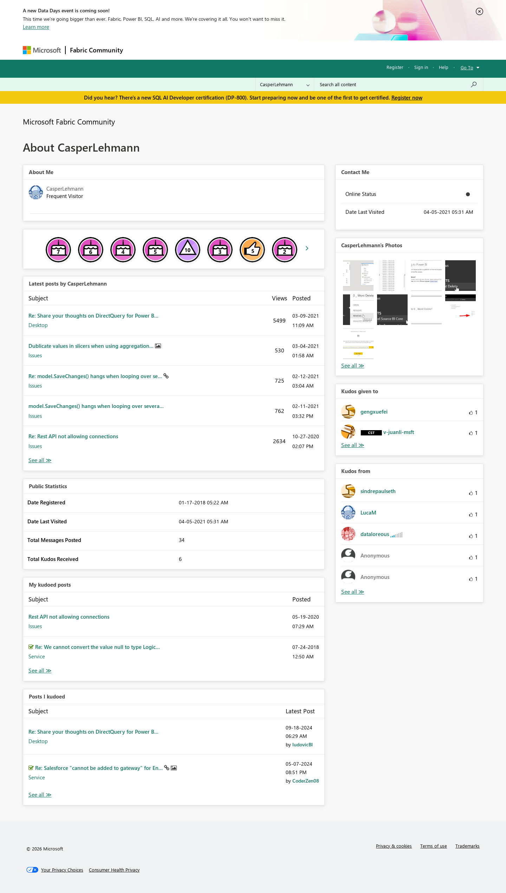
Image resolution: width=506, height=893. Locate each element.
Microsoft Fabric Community (69, 121)
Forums (139, 50)
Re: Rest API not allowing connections (73, 436)
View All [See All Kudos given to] (352, 445)
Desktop (38, 325)
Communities (230, 50)
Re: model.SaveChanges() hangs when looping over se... (95, 375)
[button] (358, 275)
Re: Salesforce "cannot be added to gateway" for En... (99, 767)
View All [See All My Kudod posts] (40, 670)
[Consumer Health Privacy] (114, 869)
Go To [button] (467, 67)
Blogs (261, 50)
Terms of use (433, 846)
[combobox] (399, 84)
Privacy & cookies (394, 846)
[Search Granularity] (285, 84)
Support (318, 50)
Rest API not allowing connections (68, 616)
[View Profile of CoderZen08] (305, 780)
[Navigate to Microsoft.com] (42, 50)
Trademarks (467, 846)
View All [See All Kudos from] (352, 592)
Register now (406, 97)
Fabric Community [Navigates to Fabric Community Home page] (96, 50)
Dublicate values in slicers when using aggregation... (91, 345)
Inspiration (170, 50)
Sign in (421, 67)
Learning (288, 50)
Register (395, 67)
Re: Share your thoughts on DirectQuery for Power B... (93, 315)
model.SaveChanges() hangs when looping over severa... (96, 405)
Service (36, 656)
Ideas (198, 50)
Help (443, 67)
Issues (35, 355)
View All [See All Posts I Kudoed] (40, 795)
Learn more (36, 26)
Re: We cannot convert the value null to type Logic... (97, 646)
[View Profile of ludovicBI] (302, 744)
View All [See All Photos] (352, 366)
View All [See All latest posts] (40, 460)
